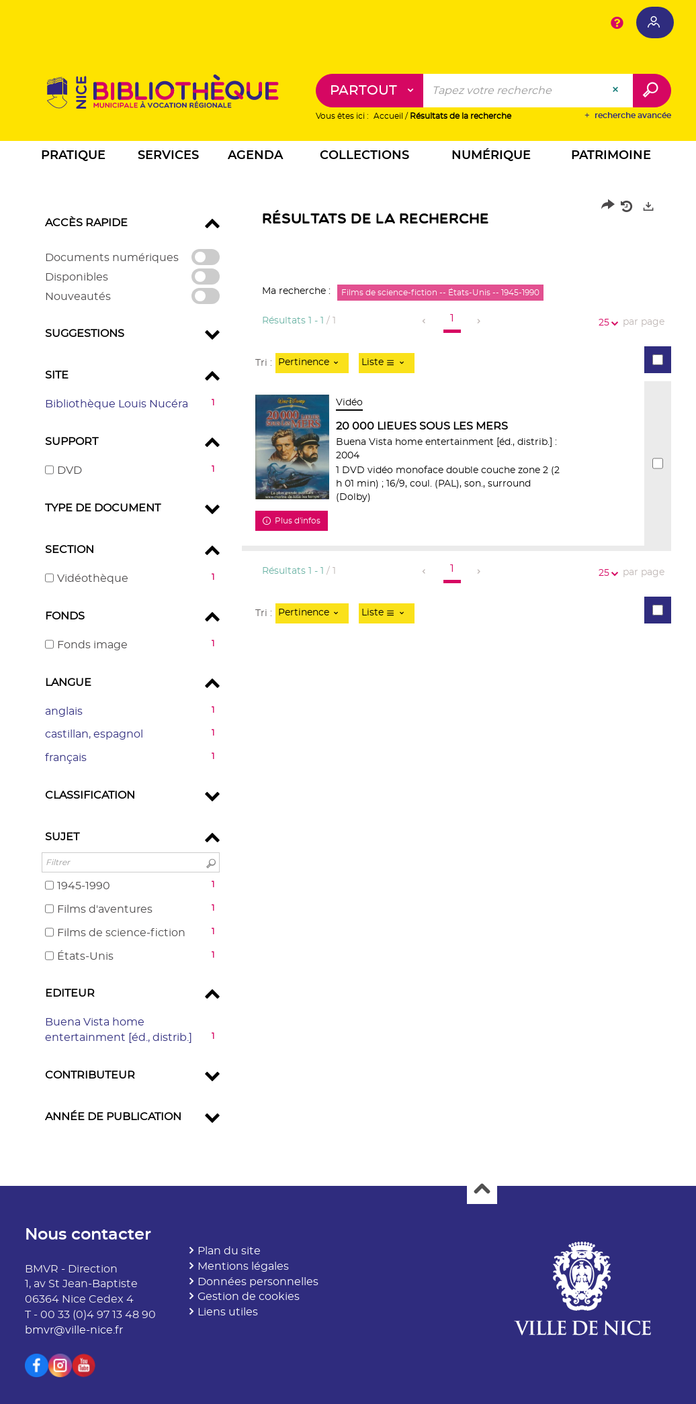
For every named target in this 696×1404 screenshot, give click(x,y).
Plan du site (229, 1251)
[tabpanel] (348, 666)
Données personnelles (258, 1281)
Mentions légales (243, 1266)
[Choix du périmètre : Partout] (370, 90)
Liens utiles (228, 1312)
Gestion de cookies (249, 1296)
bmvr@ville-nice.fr (74, 1330)
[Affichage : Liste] (387, 363)
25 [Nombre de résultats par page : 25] (606, 323)
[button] (73, 157)
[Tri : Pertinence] (312, 363)
